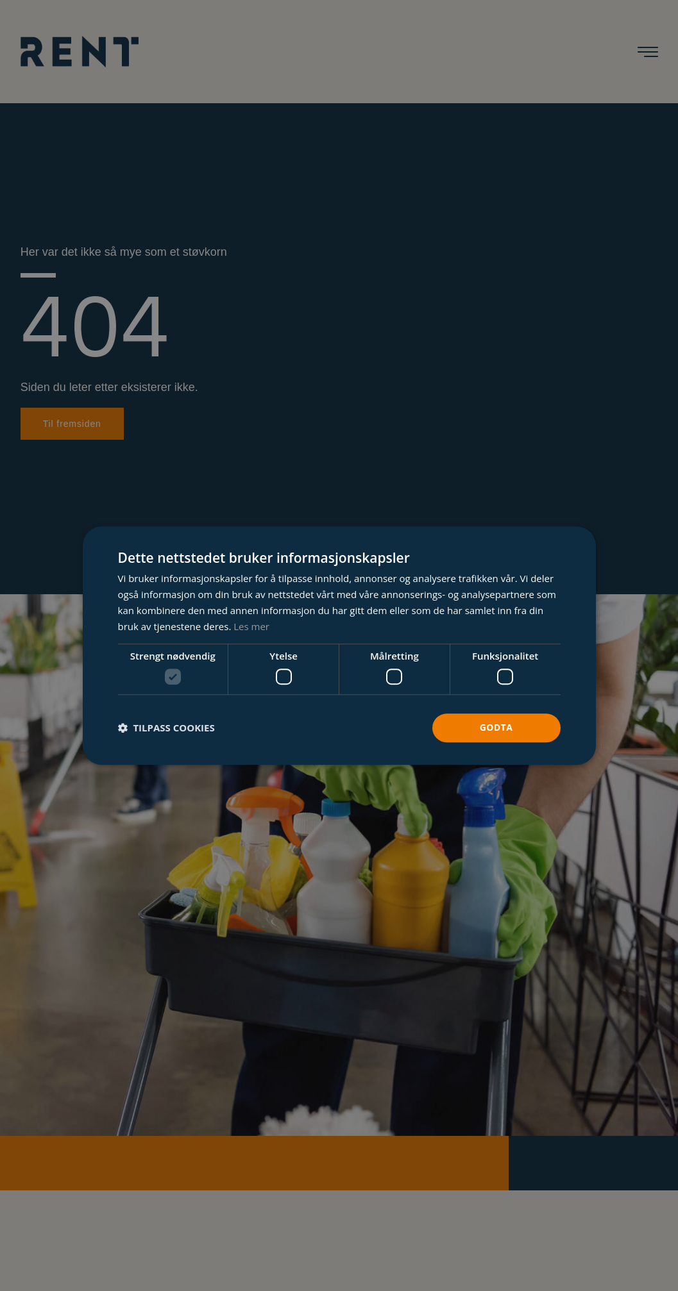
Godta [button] (496, 727)
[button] (166, 727)
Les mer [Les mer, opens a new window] (251, 626)
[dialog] (339, 645)
